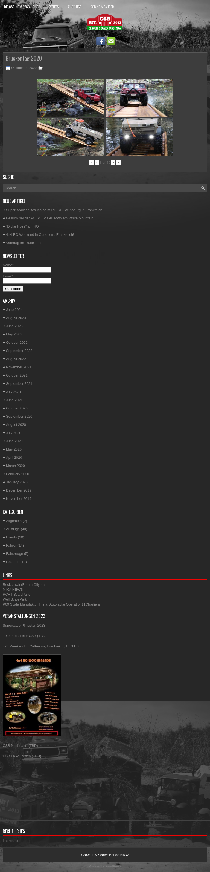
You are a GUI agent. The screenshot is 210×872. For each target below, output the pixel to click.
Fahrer (11, 545)
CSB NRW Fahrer (102, 6)
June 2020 (14, 441)
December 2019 (18, 490)
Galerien (12, 562)
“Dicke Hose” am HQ (22, 226)
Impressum (11, 841)
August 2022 (16, 359)
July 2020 (13, 433)
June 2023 (14, 326)
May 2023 (14, 334)
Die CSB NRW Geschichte (22, 6)
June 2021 (14, 400)
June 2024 (14, 310)
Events (54, 6)
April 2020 (14, 457)
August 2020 (16, 425)
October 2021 (17, 375)
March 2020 (15, 466)
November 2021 (18, 367)
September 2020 (19, 416)
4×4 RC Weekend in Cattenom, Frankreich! (40, 235)
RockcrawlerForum (18, 585)
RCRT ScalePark (16, 594)
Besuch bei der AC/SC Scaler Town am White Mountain (49, 218)
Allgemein (14, 521)
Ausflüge (74, 6)
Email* (27, 278)
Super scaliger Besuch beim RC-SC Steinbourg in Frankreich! (54, 210)
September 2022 (19, 351)
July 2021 (13, 392)
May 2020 (14, 449)
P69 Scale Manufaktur (20, 604)
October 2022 (17, 342)
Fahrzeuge (14, 554)
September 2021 (19, 384)
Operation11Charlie (81, 604)
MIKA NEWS (13, 589)
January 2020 (17, 482)
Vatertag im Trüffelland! (24, 243)
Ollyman (40, 585)
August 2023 (16, 318)
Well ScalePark (15, 599)
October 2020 (17, 408)
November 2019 (18, 499)
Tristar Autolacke (52, 604)
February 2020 (17, 474)
